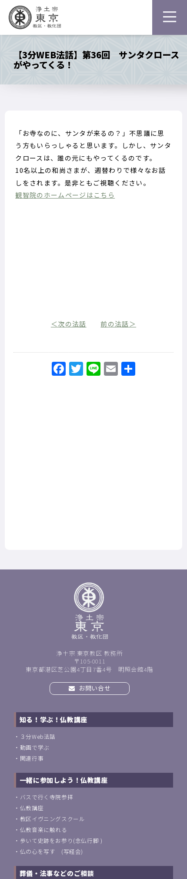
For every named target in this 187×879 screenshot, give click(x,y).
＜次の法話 (69, 323)
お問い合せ (89, 688)
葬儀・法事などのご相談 (57, 873)
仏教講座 (31, 808)
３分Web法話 (38, 736)
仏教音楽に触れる (43, 829)
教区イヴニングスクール (52, 819)
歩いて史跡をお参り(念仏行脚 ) (61, 840)
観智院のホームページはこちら (65, 194)
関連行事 (31, 758)
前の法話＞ (118, 323)
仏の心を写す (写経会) (51, 851)
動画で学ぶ (35, 747)
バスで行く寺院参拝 (46, 797)
